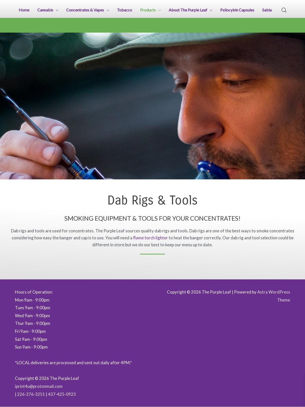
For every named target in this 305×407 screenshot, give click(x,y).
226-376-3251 (31, 394)
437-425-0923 (62, 394)
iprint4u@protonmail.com (39, 386)
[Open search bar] (284, 10)
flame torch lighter (150, 238)
